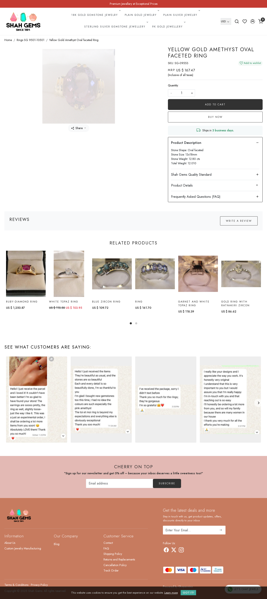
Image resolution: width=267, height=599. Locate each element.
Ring (139, 302)
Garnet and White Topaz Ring (193, 304)
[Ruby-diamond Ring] (26, 274)
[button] (253, 21)
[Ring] (155, 274)
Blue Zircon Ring (106, 302)
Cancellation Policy (115, 565)
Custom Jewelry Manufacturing (22, 548)
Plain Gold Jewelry (142, 15)
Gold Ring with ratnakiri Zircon (235, 305)
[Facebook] (166, 551)
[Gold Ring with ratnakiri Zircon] (241, 276)
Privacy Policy (39, 585)
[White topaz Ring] (69, 274)
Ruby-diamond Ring (22, 302)
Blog (56, 544)
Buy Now (215, 117)
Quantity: (173, 85)
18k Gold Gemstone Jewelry (95, 15)
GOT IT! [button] (188, 593)
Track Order (111, 570)
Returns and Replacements (119, 559)
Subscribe (167, 483)
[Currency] (226, 21)
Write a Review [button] (239, 221)
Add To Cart (215, 104)
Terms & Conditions (16, 585)
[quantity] (181, 93)
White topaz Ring (63, 302)
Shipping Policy (112, 554)
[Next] (258, 403)
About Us (9, 543)
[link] (237, 21)
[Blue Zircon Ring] (112, 274)
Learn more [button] (171, 593)
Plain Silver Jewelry (181, 15)
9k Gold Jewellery (168, 27)
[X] (173, 551)
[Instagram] (181, 551)
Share (77, 128)
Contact (108, 543)
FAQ (106, 548)
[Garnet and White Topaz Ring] (198, 275)
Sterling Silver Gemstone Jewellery (115, 27)
